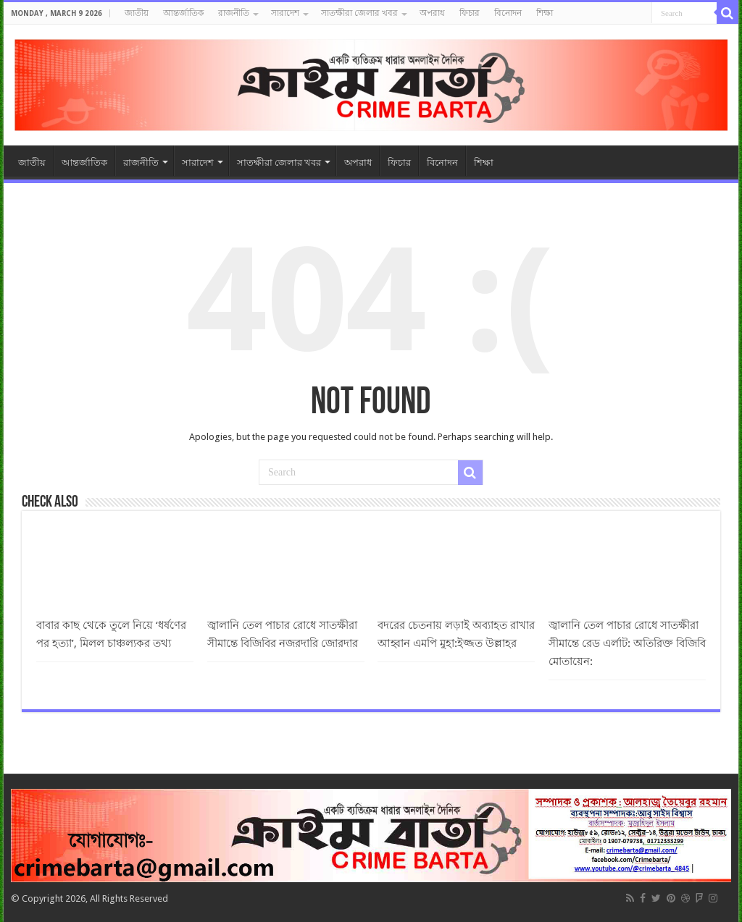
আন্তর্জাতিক (183, 13)
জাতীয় (137, 13)
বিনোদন (508, 13)
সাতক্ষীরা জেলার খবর (359, 13)
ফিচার (469, 13)
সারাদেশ (285, 13)
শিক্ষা (544, 13)
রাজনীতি (233, 13)
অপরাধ (432, 13)
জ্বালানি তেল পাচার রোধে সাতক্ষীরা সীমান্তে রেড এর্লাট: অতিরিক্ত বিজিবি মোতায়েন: (627, 643)
